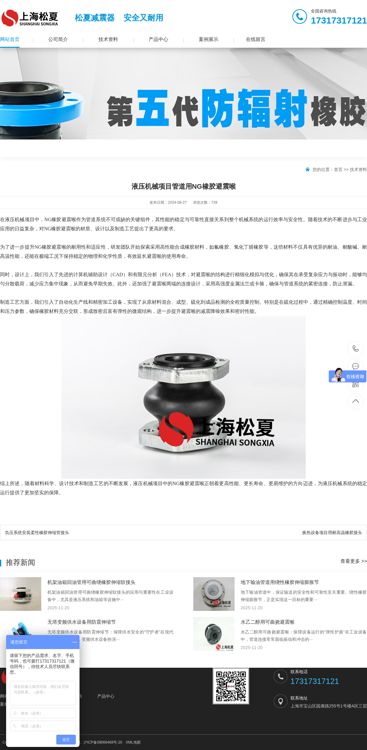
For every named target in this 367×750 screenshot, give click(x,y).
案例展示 (208, 39)
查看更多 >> (353, 561)
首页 (338, 169)
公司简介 (58, 39)
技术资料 (108, 39)
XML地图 (133, 742)
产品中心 (158, 39)
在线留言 (255, 39)
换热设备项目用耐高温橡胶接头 (332, 532)
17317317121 (356, 349)
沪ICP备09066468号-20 (102, 742)
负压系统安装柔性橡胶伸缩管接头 (37, 532)
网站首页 (10, 39)
